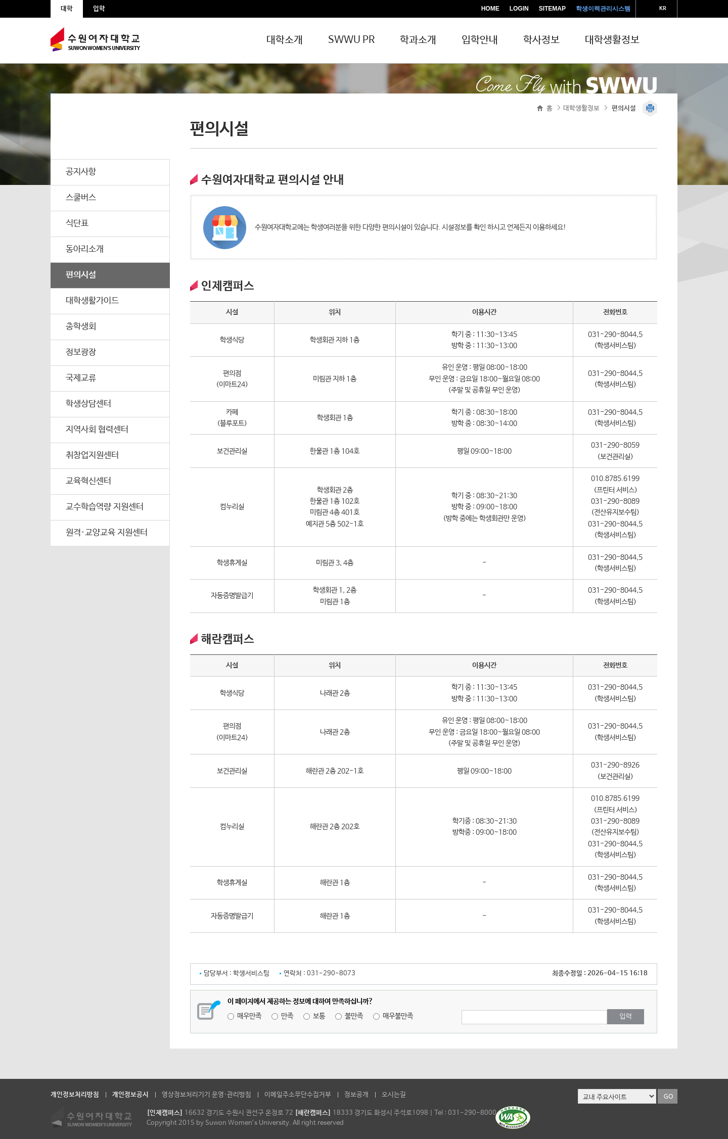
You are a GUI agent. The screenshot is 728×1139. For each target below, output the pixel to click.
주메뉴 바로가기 (0, 0)
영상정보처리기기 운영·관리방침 (206, 1095)
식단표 (77, 223)
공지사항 (81, 172)
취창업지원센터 (92, 455)
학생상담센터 (88, 404)
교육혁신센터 (88, 481)
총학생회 (81, 326)
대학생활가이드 (92, 301)
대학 (67, 9)
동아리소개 (85, 249)
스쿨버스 (81, 198)
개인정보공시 (130, 1095)
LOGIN (519, 8)
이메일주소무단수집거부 (297, 1095)
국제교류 (81, 378)
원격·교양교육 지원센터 (107, 533)
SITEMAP (552, 8)
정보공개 (356, 1095)
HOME (490, 8)
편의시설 (81, 275)
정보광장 (81, 352)
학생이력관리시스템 (603, 8)
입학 (99, 9)
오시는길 (394, 1095)
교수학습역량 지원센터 (105, 507)
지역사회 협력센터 (97, 430)
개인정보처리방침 (75, 1095)
